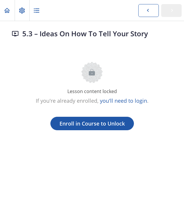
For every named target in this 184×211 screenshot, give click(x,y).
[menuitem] (22, 10)
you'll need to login (123, 100)
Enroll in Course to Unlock (92, 123)
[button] (7, 10)
